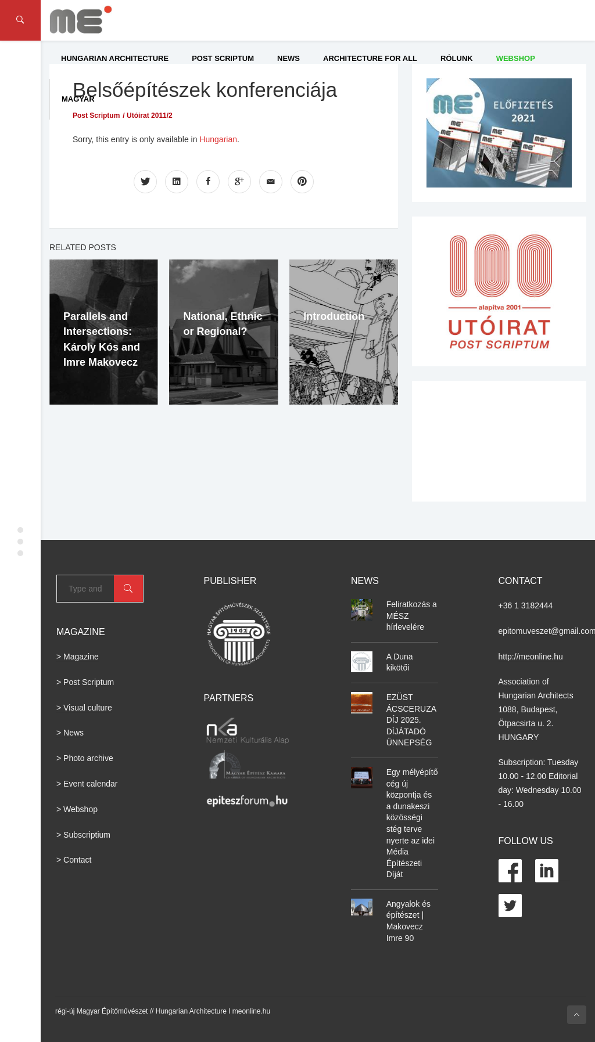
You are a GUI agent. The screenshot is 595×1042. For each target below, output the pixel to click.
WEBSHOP (515, 58)
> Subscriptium (83, 834)
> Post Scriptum (85, 682)
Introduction (333, 316)
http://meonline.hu (531, 656)
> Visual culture (84, 707)
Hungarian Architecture (115, 58)
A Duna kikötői (399, 662)
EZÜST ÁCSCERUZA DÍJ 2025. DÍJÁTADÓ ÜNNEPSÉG (411, 720)
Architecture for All (370, 58)
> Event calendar (86, 783)
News (288, 58)
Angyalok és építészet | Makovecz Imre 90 (408, 921)
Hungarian (218, 139)
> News (70, 732)
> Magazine (77, 656)
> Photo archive (84, 758)
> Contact (73, 859)
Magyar (78, 99)
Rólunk (456, 58)
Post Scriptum (223, 58)
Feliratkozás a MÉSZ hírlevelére (411, 616)
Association (519, 681)
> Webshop (77, 809)
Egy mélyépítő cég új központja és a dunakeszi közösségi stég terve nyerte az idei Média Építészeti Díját (412, 823)
